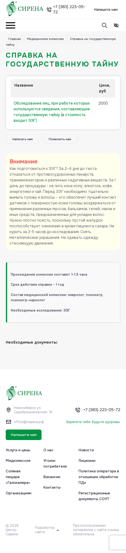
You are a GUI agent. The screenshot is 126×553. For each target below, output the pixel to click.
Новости (86, 450)
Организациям (18, 493)
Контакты (51, 487)
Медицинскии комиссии (45, 39)
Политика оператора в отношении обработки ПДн (99, 477)
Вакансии (51, 477)
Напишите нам (106, 9)
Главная (14, 39)
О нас (48, 450)
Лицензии (87, 460)
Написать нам (22, 139)
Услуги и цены (18, 450)
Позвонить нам (60, 139)
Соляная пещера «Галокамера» (18, 477)
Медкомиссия (18, 460)
